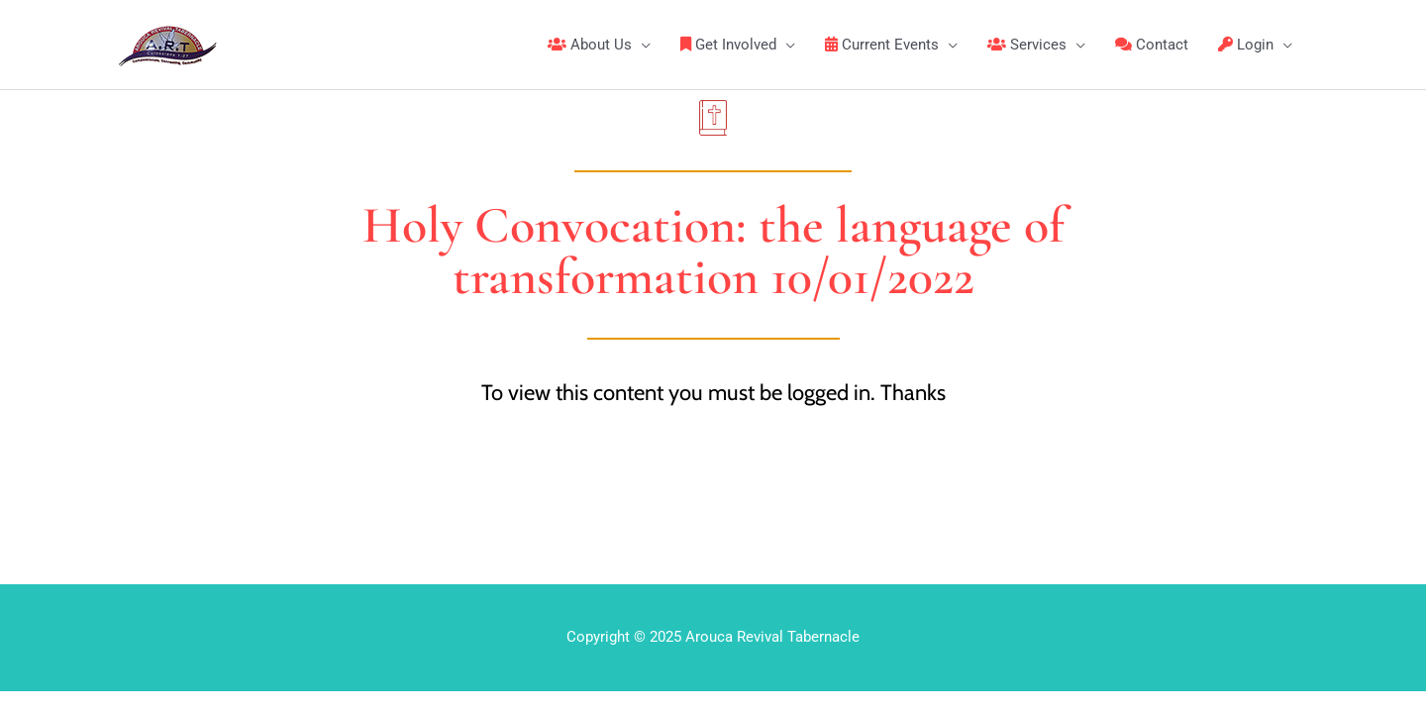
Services (1027, 44)
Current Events (882, 44)
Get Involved (728, 44)
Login (1245, 44)
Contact (1151, 44)
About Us (590, 44)
